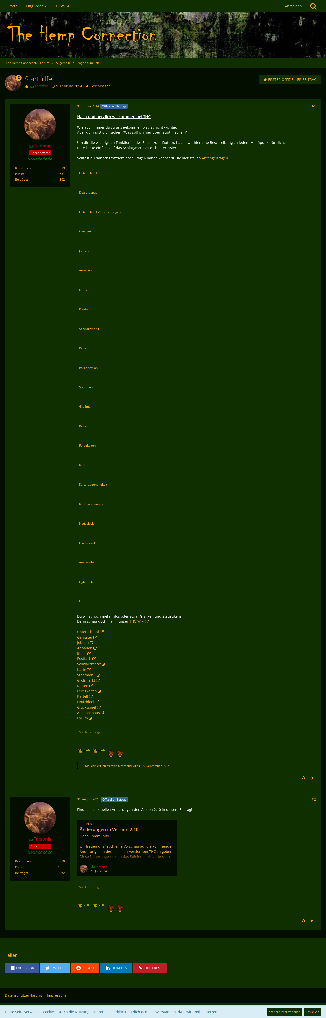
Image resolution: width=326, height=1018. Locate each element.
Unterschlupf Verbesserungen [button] (100, 212)
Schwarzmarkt (89, 664)
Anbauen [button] (85, 270)
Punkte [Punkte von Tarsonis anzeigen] (20, 174)
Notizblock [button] (86, 523)
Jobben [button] (84, 251)
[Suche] (313, 6)
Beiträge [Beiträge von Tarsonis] (21, 179)
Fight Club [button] (86, 582)
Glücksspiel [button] (87, 543)
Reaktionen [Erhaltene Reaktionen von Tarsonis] (23, 168)
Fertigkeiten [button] (87, 445)
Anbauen (84, 648)
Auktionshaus (88, 712)
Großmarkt (86, 680)
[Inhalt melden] (304, 778)
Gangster (84, 637)
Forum (82, 718)
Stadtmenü (86, 675)
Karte (81, 669)
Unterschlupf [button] (88, 173)
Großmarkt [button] (86, 406)
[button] (22, 968)
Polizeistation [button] (88, 368)
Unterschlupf (88, 631)
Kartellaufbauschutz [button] (93, 504)
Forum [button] (83, 601)
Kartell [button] (83, 465)
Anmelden (293, 6)
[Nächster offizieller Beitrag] (312, 778)
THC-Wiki (136, 621)
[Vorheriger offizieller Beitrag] (312, 921)
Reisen (82, 685)
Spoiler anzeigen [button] (90, 732)
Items (81, 653)
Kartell (82, 696)
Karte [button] (83, 348)
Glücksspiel (86, 707)
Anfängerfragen (215, 158)
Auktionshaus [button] (88, 562)
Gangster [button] (85, 231)
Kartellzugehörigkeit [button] (93, 484)
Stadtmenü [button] (86, 387)
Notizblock (86, 701)
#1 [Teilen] (314, 106)
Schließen (312, 1012)
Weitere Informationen (284, 1012)
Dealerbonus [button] (88, 192)
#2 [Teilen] (314, 799)
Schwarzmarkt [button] (89, 329)
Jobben (83, 642)
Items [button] (83, 290)
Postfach (84, 658)
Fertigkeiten (87, 691)
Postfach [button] (85, 309)
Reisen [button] (83, 426)
